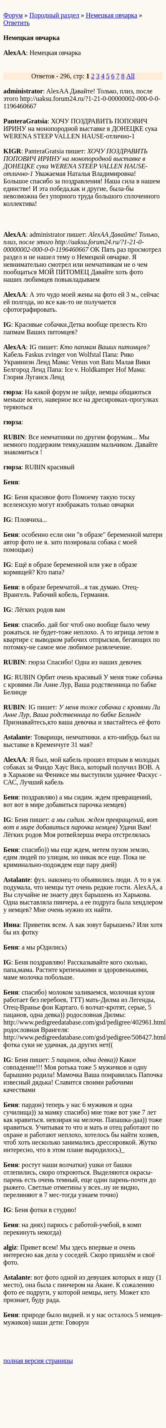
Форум (13, 15)
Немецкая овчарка (111, 15)
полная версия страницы (38, 1360)
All (130, 76)
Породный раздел (54, 15)
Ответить (16, 22)
